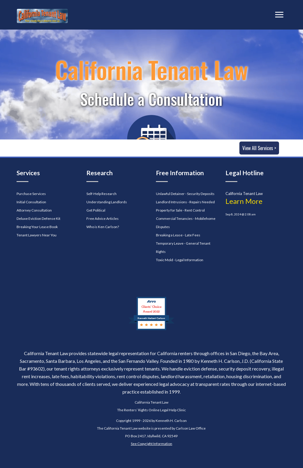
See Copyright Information (151, 443)
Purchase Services (31, 193)
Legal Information (189, 260)
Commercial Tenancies (174, 218)
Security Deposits (201, 193)
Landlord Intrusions (171, 202)
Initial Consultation (31, 202)
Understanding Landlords (106, 202)
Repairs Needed (202, 202)
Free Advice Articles (102, 218)
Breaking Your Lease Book (37, 227)
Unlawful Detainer (170, 193)
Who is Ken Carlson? (102, 227)
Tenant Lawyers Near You (37, 235)
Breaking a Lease (169, 235)
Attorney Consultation (34, 210)
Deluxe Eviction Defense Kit (38, 218)
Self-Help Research (101, 193)
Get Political (95, 210)
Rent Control (195, 210)
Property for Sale (169, 210)
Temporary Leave (169, 243)
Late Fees (192, 235)
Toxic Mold (164, 260)
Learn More (243, 201)
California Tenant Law (151, 402)
